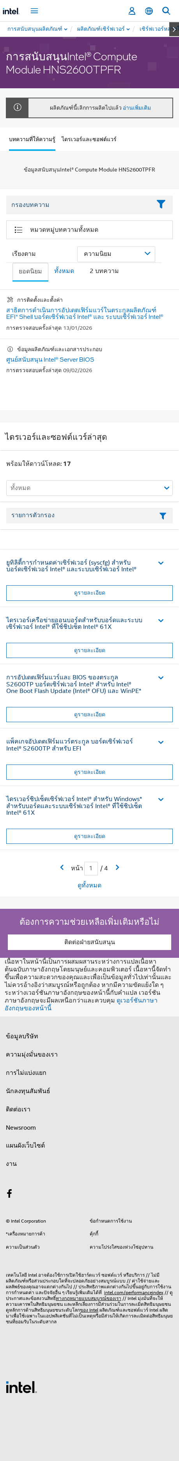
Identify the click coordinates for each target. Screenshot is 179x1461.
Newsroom (21, 1128)
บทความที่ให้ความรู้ (32, 139)
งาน (11, 1164)
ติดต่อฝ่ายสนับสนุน (89, 942)
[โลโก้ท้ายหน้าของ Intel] (21, 1387)
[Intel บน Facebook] (9, 1195)
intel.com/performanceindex (133, 1292)
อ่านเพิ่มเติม (137, 107)
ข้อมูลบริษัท (22, 1036)
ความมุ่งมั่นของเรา (32, 1055)
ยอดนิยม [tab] (30, 271)
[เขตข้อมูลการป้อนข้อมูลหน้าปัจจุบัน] (91, 868)
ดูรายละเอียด (89, 592)
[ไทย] (149, 11)
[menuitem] (101, 29)
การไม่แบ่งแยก (26, 1073)
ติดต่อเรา (18, 1109)
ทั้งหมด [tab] (64, 271)
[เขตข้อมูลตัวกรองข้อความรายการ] (89, 515)
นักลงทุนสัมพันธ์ (28, 1091)
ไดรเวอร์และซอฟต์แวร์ (89, 139)
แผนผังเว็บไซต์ (25, 1146)
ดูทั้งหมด (89, 885)
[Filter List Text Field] (78, 205)
